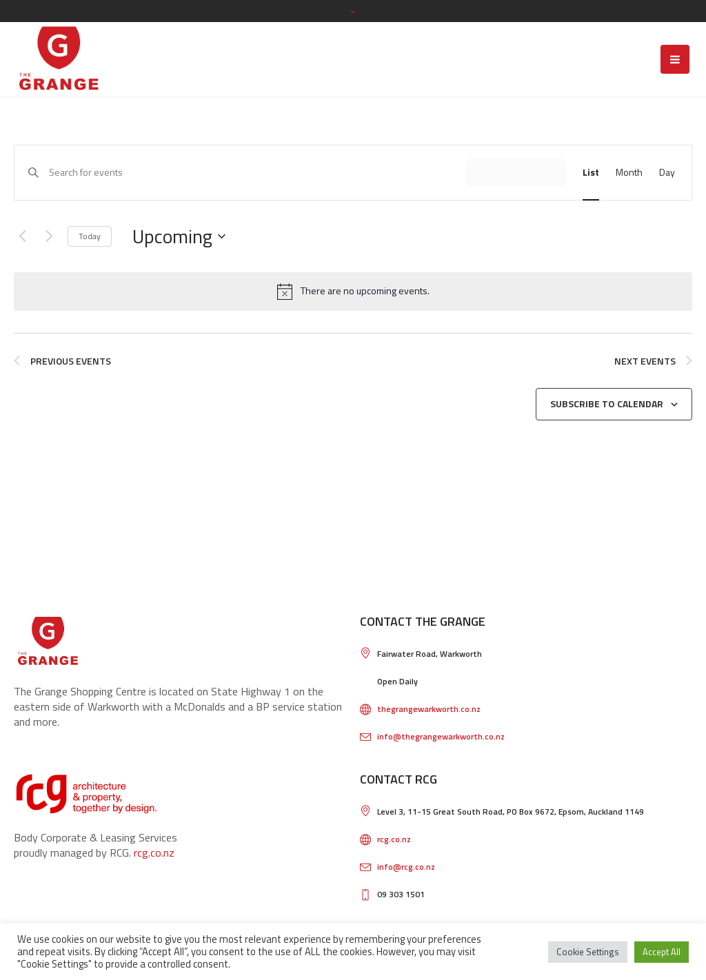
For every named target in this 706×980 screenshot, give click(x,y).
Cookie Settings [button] (587, 952)
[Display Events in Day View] (667, 172)
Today (90, 236)
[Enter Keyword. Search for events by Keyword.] (257, 172)
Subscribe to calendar (606, 403)
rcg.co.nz (154, 852)
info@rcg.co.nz (406, 866)
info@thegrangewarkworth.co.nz (441, 736)
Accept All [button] (661, 952)
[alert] (353, 291)
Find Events (516, 172)
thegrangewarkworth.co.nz (429, 708)
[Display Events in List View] (591, 172)
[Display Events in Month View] (629, 172)
